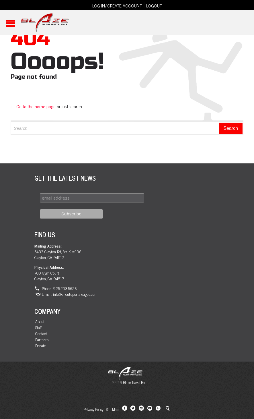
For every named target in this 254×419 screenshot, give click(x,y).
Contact (41, 334)
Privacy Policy (93, 409)
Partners (42, 340)
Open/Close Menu (11, 23)
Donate (40, 346)
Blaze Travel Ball (134, 382)
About (39, 321)
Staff (38, 328)
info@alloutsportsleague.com (75, 294)
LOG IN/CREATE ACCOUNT (117, 5)
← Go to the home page (33, 106)
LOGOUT (154, 5)
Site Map (112, 409)
